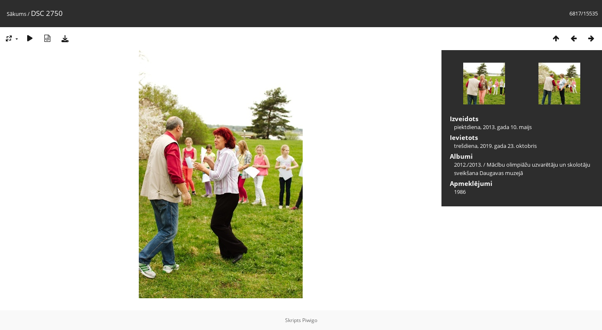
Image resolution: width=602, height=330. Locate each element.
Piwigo (309, 320)
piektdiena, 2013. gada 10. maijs (493, 127)
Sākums (16, 14)
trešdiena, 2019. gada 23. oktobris (495, 146)
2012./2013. (468, 164)
